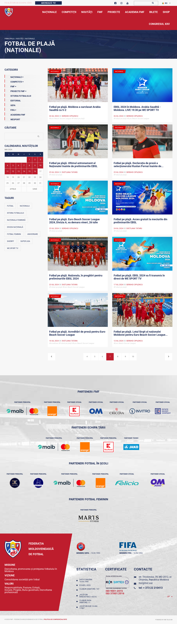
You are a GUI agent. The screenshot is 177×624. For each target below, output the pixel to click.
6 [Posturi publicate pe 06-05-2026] (18, 165)
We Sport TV (12, 248)
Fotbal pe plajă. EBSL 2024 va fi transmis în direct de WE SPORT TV (139, 277)
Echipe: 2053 (85, 585)
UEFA (10, 105)
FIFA (10, 109)
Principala (9, 39)
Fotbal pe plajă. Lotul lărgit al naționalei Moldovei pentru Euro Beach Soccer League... (141, 333)
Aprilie (13, 189)
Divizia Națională (15, 227)
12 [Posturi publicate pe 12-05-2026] (13, 171)
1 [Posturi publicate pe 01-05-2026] (29, 160)
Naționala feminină (16, 220)
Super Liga (25, 241)
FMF (10, 86)
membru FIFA (125, 553)
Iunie (35, 189)
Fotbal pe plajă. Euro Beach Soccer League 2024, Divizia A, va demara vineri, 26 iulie (74, 221)
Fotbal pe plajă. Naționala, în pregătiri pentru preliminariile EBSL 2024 (75, 277)
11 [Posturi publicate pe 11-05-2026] (7, 171)
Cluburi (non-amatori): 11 (85, 601)
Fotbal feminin (14, 234)
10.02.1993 (95, 553)
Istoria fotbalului (15, 213)
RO (164, 3)
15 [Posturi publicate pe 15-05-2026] (29, 171)
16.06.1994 (138, 553)
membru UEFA (82, 553)
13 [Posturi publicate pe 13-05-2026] (19, 171)
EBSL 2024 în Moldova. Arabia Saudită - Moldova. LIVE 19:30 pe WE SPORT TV (137, 108)
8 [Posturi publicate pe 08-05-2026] (29, 165)
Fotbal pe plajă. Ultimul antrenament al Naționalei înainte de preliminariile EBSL (73, 165)
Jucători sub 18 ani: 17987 (88, 607)
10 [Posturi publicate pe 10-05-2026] (40, 165)
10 (133, 357)
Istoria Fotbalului (18, 95)
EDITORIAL (13, 100)
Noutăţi (19, 39)
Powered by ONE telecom (163, 619)
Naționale (30, 39)
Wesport (12, 119)
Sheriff (10, 241)
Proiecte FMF (15, 90)
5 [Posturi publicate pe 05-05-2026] (13, 165)
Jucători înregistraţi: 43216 (88, 596)
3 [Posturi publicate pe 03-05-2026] (40, 160)
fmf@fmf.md (145, 583)
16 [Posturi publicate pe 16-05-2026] (35, 171)
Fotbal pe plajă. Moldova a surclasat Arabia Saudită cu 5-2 (75, 108)
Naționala (25, 206)
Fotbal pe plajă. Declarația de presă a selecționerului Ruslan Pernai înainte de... (138, 165)
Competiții (14, 81)
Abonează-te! (48, 3)
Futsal (10, 206)
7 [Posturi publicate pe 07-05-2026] (23, 165)
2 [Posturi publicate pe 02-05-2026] (34, 160)
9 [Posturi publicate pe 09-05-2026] (34, 165)
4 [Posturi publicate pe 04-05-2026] (7, 165)
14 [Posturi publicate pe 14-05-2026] (24, 171)
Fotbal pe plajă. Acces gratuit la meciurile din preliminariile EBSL (140, 221)
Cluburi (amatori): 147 (89, 590)
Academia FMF (15, 114)
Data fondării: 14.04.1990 (85, 581)
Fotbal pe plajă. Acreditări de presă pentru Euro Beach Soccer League (77, 333)
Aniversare (32, 234)
